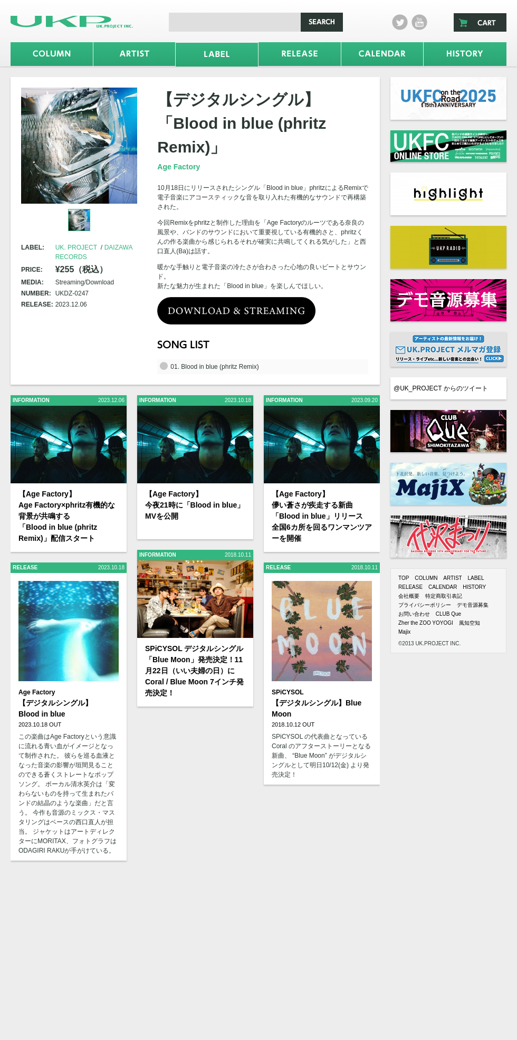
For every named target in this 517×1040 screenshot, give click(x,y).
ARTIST (452, 578)
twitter (400, 22)
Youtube (419, 22)
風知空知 (469, 623)
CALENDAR (442, 587)
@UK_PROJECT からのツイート (441, 388)
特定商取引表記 (443, 596)
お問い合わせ (414, 614)
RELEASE (410, 587)
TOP (403, 578)
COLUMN (426, 578)
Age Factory (178, 167)
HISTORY (474, 587)
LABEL (475, 578)
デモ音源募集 (473, 605)
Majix (404, 632)
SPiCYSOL (288, 692)
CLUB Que (448, 614)
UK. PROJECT (76, 247)
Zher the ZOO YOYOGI (425, 623)
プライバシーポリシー (424, 605)
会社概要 (408, 596)
